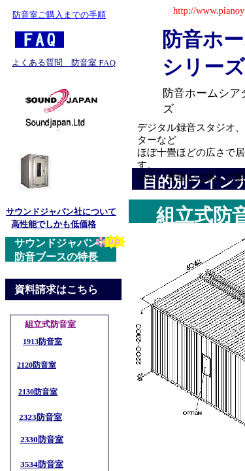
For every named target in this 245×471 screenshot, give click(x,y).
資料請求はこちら (56, 289)
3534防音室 (41, 464)
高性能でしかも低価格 (53, 224)
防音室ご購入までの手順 (59, 15)
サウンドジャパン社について (61, 212)
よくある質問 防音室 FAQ (64, 62)
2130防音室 (37, 391)
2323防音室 (40, 417)
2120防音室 (36, 365)
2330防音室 (41, 439)
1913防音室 (42, 341)
